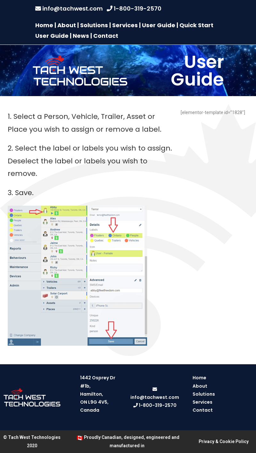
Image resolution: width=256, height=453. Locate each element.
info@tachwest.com (72, 8)
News (81, 36)
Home (44, 25)
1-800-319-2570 (137, 8)
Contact (105, 36)
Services (125, 25)
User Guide (158, 25)
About (66, 25)
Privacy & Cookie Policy (224, 441)
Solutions (94, 25)
